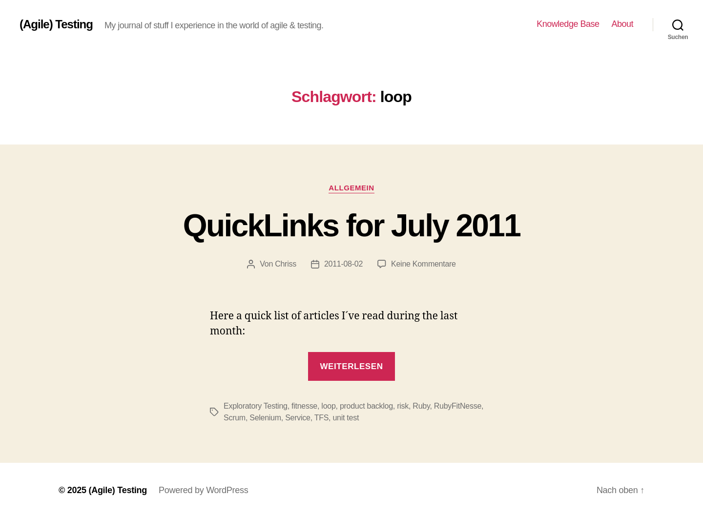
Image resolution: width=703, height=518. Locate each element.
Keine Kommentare (423, 264)
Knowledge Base (568, 24)
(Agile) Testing (56, 24)
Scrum (235, 418)
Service (297, 418)
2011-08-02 (343, 264)
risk (403, 406)
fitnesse (304, 406)
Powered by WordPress (203, 490)
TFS (321, 418)
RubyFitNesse (457, 406)
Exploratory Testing (256, 406)
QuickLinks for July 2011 (351, 225)
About (622, 24)
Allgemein (351, 188)
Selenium (265, 418)
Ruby (421, 406)
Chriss (285, 264)
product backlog (366, 406)
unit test (345, 418)
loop (328, 406)
